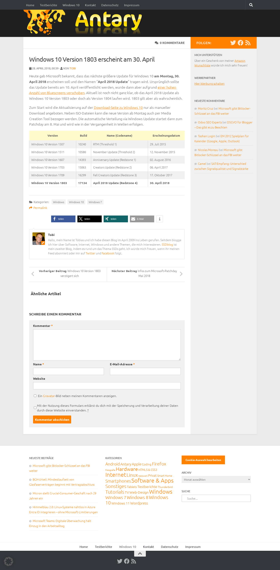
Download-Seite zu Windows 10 (118, 107)
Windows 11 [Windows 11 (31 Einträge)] (120, 503)
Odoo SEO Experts (210, 122)
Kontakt (90, 5)
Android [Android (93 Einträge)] (112, 463)
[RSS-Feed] (248, 43)
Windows (58, 202)
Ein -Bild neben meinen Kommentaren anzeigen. (77, 396)
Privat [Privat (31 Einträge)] (152, 475)
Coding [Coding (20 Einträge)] (146, 464)
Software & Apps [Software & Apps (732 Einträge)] (152, 480)
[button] (63, 219)
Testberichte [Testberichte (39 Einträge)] (147, 486)
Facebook (108, 253)
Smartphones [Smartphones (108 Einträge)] (118, 480)
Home (30, 5)
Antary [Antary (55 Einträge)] (125, 464)
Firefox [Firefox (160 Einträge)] (159, 463)
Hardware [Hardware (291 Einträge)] (127, 469)
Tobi (73, 68)
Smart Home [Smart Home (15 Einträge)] (164, 475)
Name (38, 364)
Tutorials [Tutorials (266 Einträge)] (114, 492)
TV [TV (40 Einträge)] (127, 492)
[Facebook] (240, 43)
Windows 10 (71, 5)
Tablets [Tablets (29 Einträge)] (132, 486)
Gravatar (49, 396)
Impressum (131, 5)
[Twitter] (233, 43)
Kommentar (43, 326)
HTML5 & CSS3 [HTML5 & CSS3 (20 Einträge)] (147, 470)
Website (39, 378)
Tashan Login (206, 136)
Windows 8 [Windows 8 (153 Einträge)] (137, 497)
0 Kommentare (170, 43)
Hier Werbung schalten (209, 83)
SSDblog (167, 244)
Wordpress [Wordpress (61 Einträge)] (139, 503)
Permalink (38, 207)
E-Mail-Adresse (122, 364)
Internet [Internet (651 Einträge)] (115, 474)
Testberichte (48, 5)
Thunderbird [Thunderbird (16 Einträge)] (165, 487)
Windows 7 (95, 202)
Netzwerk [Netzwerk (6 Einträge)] (143, 475)
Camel (202, 163)
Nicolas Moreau (208, 150)
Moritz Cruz (205, 108)
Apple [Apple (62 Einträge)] (136, 464)
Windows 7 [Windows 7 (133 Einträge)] (115, 497)
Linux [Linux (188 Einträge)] (132, 475)
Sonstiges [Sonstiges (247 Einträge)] (115, 486)
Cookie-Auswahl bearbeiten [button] (203, 460)
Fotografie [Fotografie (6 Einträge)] (110, 469)
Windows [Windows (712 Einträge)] (160, 491)
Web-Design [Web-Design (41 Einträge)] (139, 492)
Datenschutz (110, 5)
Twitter (90, 253)
